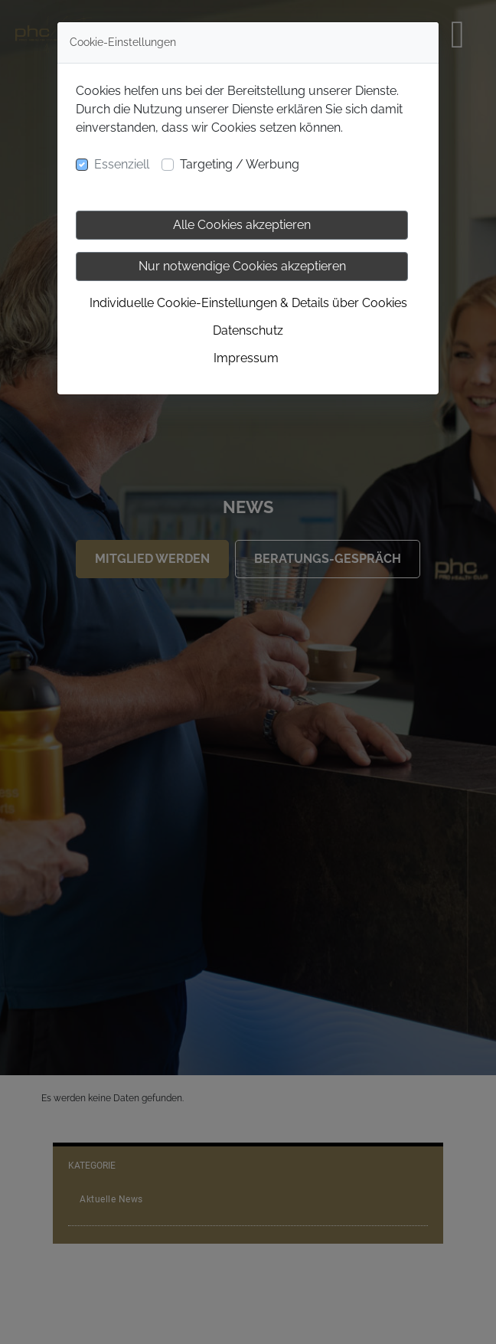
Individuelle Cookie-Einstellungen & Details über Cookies (248, 303)
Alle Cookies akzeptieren (242, 224)
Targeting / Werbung (239, 164)
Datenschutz (248, 330)
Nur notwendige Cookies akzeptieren (242, 266)
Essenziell (121, 164)
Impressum (246, 358)
